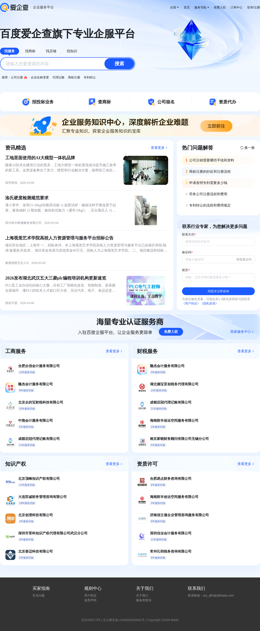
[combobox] (67, 63)
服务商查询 (143, 600)
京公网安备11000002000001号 (124, 620)
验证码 (186, 252)
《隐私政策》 (209, 303)
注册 (257, 7)
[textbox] (67, 63)
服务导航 (201, 7)
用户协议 (90, 595)
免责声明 (90, 600)
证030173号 (92, 620)
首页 (187, 7)
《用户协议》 (191, 303)
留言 (185, 270)
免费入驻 (220, 7)
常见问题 (38, 595)
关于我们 (142, 595)
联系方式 (188, 234)
